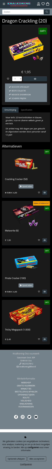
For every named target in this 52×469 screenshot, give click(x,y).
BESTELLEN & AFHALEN (26, 391)
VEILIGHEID (26, 400)
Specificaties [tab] (26, 109)
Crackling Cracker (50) (16, 179)
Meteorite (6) (12, 230)
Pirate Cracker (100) (15, 278)
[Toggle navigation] (4, 4)
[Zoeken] (23, 11)
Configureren (26, 464)
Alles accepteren (36, 458)
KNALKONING (26, 403)
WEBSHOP (26, 382)
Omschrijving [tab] (10, 109)
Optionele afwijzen (16, 458)
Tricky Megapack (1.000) (17, 329)
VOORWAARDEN (26, 406)
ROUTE (26, 397)
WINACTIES (26, 388)
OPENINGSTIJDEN (26, 394)
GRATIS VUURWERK (26, 385)
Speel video (26, 186)
